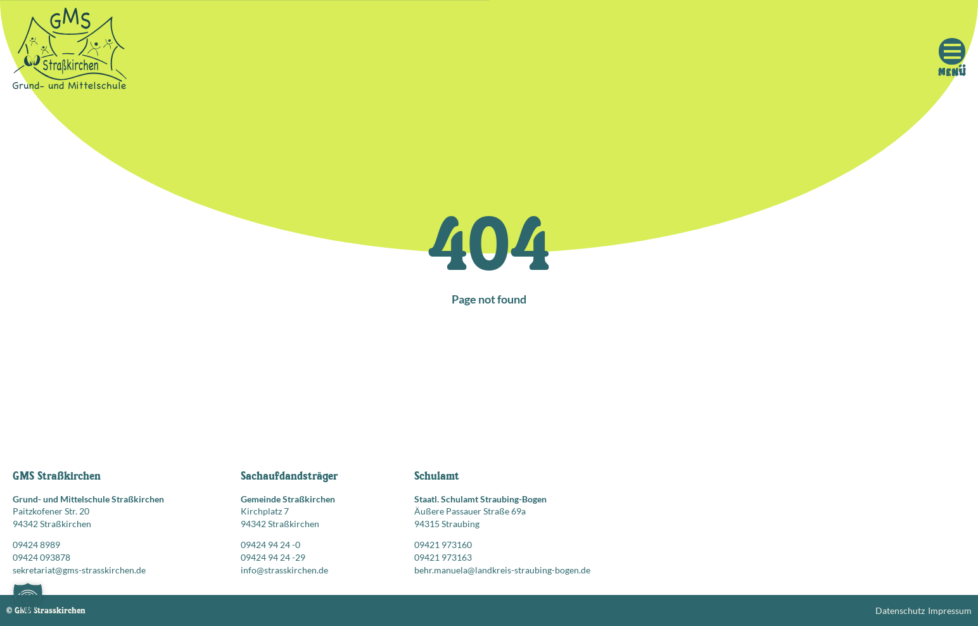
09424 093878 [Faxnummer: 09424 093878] (41, 557)
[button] (28, 598)
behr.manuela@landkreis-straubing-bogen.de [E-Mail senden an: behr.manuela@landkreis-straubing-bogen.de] (502, 570)
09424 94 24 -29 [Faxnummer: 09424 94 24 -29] (273, 557)
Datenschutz (900, 610)
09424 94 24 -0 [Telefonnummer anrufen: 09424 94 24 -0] (270, 544)
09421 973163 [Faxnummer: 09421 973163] (443, 557)
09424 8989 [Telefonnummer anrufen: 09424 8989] (36, 544)
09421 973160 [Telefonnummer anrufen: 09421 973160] (443, 544)
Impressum (950, 610)
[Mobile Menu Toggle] (952, 51)
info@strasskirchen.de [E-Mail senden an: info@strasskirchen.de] (284, 570)
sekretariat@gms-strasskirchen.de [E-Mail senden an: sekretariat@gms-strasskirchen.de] (79, 570)
